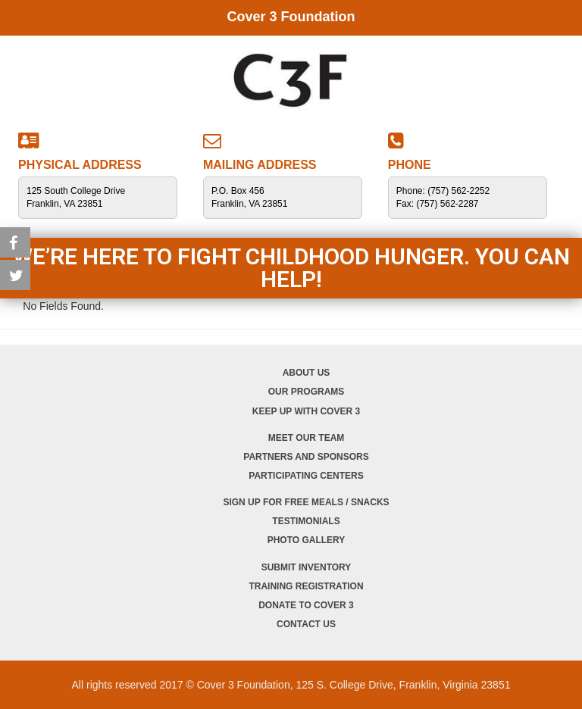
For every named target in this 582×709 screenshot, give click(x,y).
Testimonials (306, 521)
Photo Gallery (307, 540)
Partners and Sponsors (305, 456)
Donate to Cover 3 (306, 605)
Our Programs (306, 391)
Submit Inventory (306, 567)
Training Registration (306, 586)
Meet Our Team (306, 438)
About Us (306, 372)
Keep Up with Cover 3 (306, 411)
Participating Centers (306, 475)
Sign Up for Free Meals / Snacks (306, 502)
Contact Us (306, 624)
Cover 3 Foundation (291, 16)
